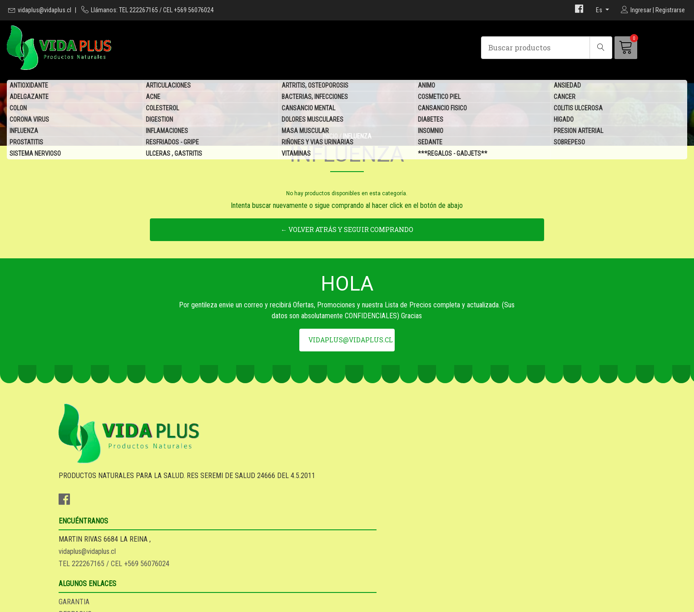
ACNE (153, 97)
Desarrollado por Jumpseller (414, 602)
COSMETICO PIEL (439, 97)
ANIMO (426, 86)
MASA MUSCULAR (305, 131)
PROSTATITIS (26, 143)
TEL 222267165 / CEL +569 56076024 (261, 519)
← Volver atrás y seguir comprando (347, 280)
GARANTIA (369, 495)
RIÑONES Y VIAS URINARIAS (317, 143)
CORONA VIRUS (29, 120)
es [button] (600, 10)
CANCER (564, 97)
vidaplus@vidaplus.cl (44, 10)
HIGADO (564, 120)
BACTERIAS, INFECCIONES (315, 97)
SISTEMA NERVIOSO (35, 154)
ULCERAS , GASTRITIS (174, 154)
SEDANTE (430, 143)
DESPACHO (370, 507)
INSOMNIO (430, 131)
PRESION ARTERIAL (578, 131)
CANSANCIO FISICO (442, 109)
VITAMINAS (296, 154)
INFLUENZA (24, 131)
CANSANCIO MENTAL (308, 109)
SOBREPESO (569, 143)
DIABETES (430, 120)
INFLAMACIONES (167, 131)
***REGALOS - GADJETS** (452, 154)
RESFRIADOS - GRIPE (172, 143)
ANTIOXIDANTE (29, 86)
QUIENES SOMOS (378, 532)
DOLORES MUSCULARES (312, 120)
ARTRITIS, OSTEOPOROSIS (315, 86)
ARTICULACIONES (168, 86)
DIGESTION (159, 120)
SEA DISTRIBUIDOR (382, 519)
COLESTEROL (162, 109)
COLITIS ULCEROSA (578, 109)
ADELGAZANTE (29, 97)
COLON (18, 109)
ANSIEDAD (567, 86)
